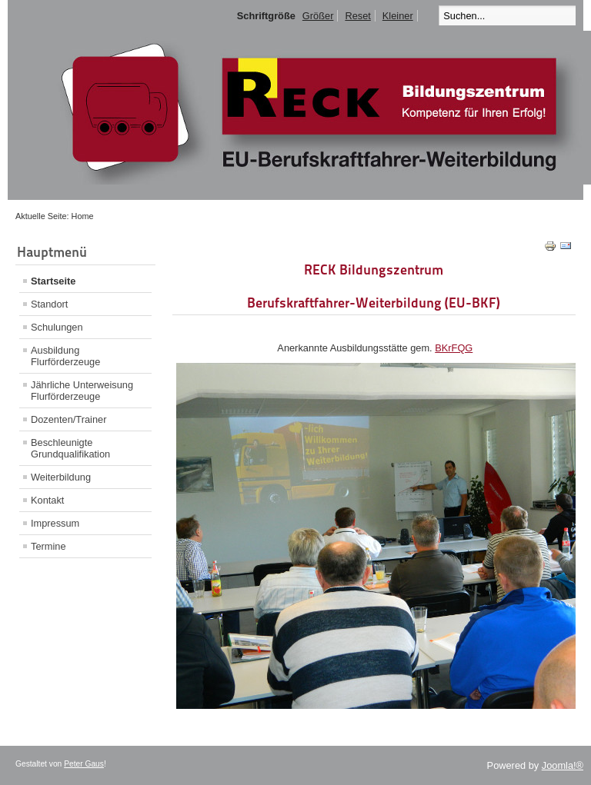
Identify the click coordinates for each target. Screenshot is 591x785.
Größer (318, 16)
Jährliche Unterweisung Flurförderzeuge (82, 390)
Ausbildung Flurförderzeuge (65, 356)
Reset (357, 16)
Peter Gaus (84, 764)
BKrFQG (453, 348)
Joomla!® (562, 765)
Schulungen (57, 327)
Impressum (55, 523)
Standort (49, 304)
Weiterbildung (61, 477)
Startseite (53, 281)
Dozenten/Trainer (68, 419)
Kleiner (397, 16)
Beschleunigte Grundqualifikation (70, 448)
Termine (48, 546)
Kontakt (47, 500)
